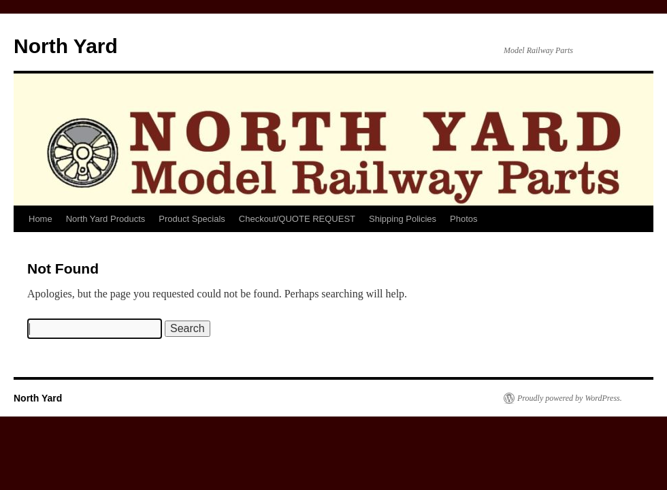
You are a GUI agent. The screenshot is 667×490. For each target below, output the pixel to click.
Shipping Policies (402, 219)
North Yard (66, 46)
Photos (463, 219)
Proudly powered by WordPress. (569, 398)
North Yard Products (106, 219)
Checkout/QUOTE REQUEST (297, 219)
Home (40, 219)
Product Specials (192, 219)
